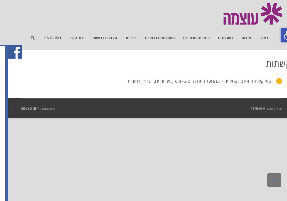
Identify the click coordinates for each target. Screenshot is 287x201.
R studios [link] (248, 108)
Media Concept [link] (21, 108)
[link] (280, 35)
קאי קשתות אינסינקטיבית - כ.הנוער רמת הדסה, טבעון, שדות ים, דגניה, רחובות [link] (191, 81)
